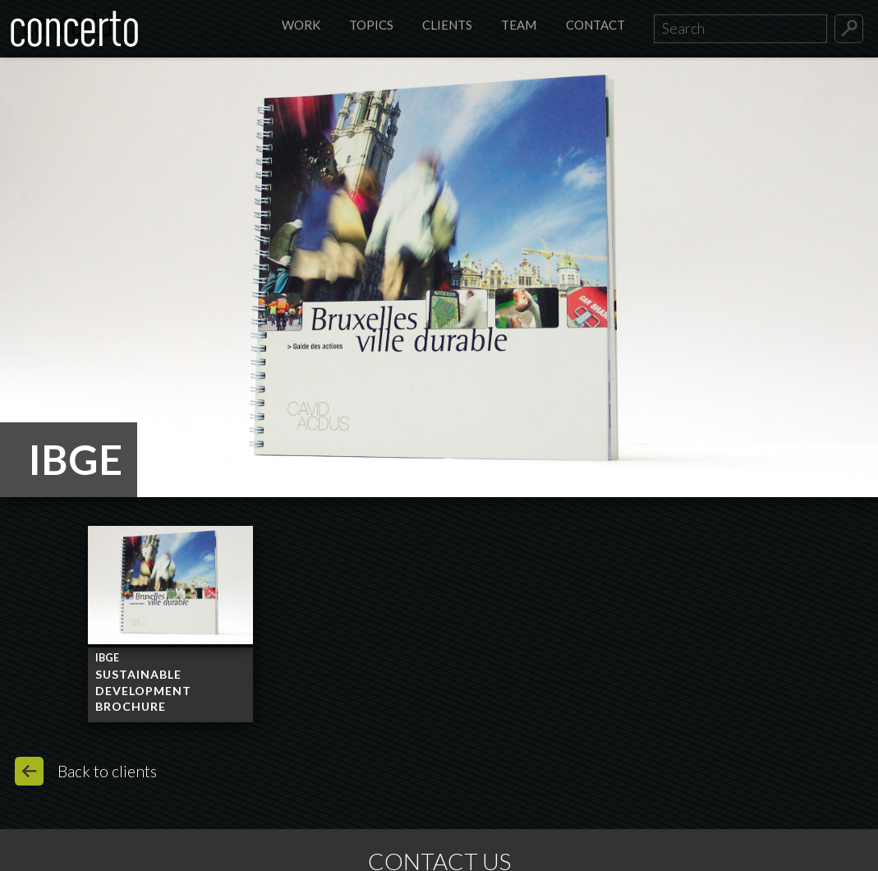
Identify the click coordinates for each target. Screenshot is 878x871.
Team (518, 22)
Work (301, 22)
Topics (371, 22)
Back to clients (107, 771)
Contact (595, 22)
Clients (447, 22)
